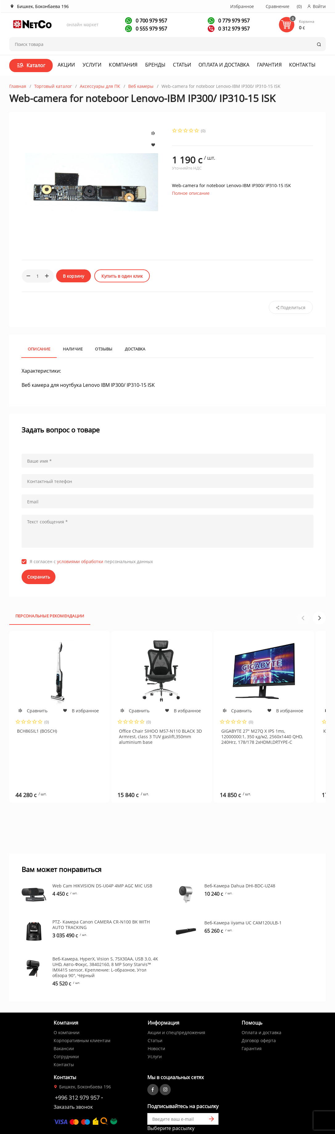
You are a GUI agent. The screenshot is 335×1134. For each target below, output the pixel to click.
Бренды (155, 64)
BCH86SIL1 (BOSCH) (37, 731)
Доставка (135, 349)
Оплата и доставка (223, 64)
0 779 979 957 (233, 21)
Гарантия (269, 64)
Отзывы (103, 349)
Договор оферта (259, 1008)
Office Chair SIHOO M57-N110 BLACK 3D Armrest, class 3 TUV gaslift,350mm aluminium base (160, 736)
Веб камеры (140, 86)
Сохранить (38, 577)
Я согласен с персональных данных (91, 561)
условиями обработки (80, 561)
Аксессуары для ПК (100, 86)
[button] (319, 618)
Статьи (182, 64)
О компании (67, 1000)
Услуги (92, 64)
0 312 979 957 (233, 29)
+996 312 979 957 (77, 1065)
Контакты (302, 64)
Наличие (73, 349)
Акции (66, 64)
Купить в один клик (122, 276)
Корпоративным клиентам (82, 1008)
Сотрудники (66, 1024)
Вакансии (64, 1016)
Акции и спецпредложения (176, 1000)
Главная (17, 86)
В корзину (73, 276)
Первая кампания (176, 1106)
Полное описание (191, 193)
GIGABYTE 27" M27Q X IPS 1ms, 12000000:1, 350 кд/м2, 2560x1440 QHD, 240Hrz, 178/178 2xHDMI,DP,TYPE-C (262, 736)
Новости (156, 1016)
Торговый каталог (53, 86)
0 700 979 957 (150, 21)
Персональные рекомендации (49, 616)
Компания (123, 64)
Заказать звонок (73, 1074)
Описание (39, 349)
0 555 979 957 (150, 29)
